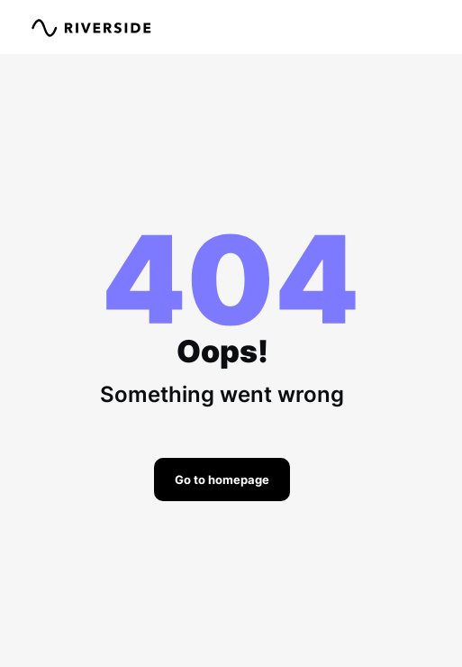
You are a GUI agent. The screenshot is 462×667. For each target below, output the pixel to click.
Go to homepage (222, 479)
